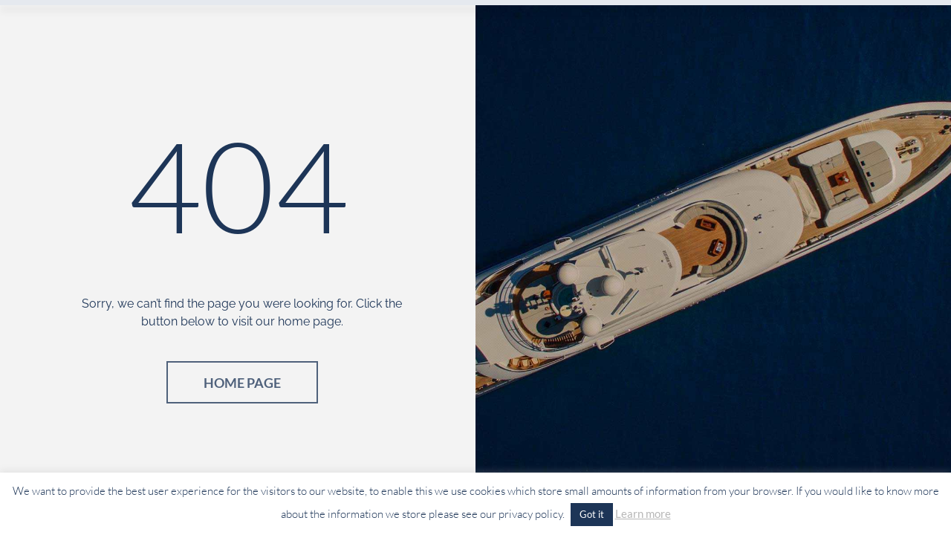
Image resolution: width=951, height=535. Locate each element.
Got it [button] (592, 514)
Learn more (643, 513)
